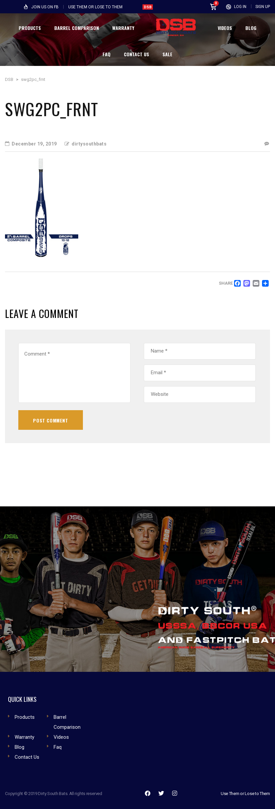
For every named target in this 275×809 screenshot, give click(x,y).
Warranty (24, 737)
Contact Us (27, 757)
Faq (58, 747)
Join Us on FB (45, 7)
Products (25, 717)
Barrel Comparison (67, 722)
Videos (61, 737)
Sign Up (262, 6)
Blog (19, 747)
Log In (240, 6)
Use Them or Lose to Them (245, 793)
